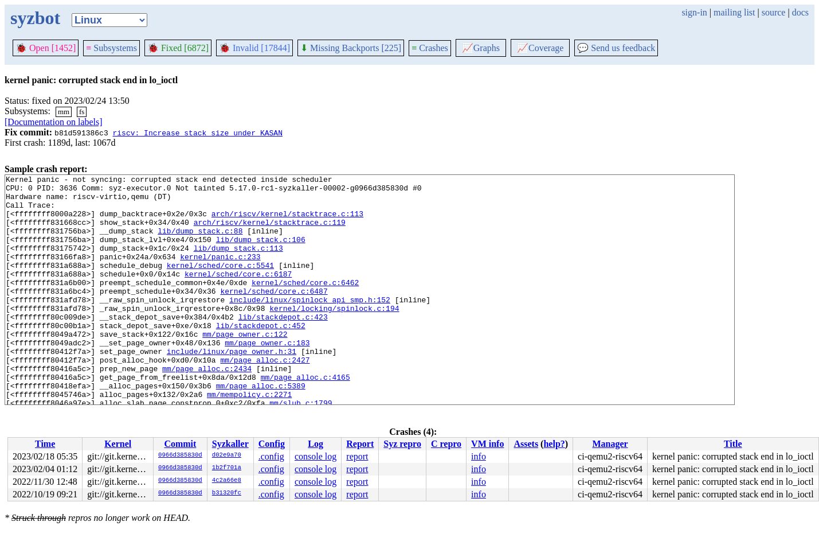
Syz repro (402, 444)
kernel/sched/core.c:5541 (220, 284)
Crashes (430, 48)
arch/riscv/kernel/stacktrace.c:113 (287, 222)
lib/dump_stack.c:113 (238, 263)
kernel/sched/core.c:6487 (273, 315)
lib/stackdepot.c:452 (260, 356)
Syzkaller (230, 444)
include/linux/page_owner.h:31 (231, 387)
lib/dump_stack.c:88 (200, 242)
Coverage (540, 48)
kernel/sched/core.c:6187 (238, 294)
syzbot (35, 17)
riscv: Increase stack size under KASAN (197, 132)
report (357, 456)
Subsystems (111, 48)
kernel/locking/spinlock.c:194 (334, 335)
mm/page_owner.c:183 (267, 377)
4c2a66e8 (226, 481)
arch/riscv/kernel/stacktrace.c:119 (270, 232)
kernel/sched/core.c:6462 (305, 304)
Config (271, 444)
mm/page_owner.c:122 (244, 366)
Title (733, 444)
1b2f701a (226, 468)
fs (81, 111)
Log (315, 444)
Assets (526, 444)
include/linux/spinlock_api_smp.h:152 (309, 325)
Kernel (117, 444)
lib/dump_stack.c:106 (260, 253)
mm (63, 111)
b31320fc (226, 493)
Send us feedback (616, 48)
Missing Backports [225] (350, 48)
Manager (610, 444)
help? (554, 444)
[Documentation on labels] (54, 122)
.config (271, 456)
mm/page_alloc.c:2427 (264, 397)
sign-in (694, 12)
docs (800, 12)
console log (315, 456)
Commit (180, 444)
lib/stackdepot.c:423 (283, 346)
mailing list (734, 12)
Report (360, 444)
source (774, 12)
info (478, 456)
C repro (446, 444)
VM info (487, 444)
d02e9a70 (226, 455)
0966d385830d (180, 455)
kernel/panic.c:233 (220, 273)
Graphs (481, 48)
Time (45, 444)
